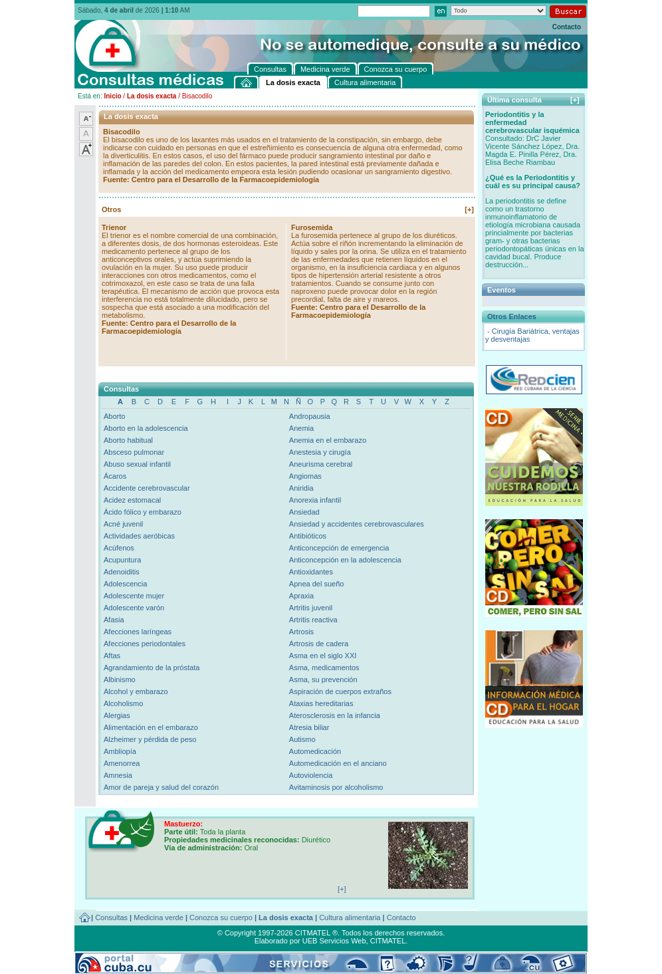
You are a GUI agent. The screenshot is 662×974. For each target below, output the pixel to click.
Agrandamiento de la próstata (151, 667)
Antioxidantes (311, 572)
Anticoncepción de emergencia (339, 548)
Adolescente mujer (134, 596)
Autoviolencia (310, 775)
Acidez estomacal (132, 500)
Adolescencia (125, 584)
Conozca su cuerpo (221, 917)
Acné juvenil (123, 524)
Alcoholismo (123, 703)
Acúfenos (119, 548)
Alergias (117, 715)
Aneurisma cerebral (320, 464)
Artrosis (301, 632)
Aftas (112, 656)
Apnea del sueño (316, 584)
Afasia (114, 620)
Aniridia (301, 488)
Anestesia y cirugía (320, 452)
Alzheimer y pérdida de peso (150, 739)
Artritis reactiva (313, 620)
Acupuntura (122, 560)
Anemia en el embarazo (327, 440)
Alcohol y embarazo (136, 691)
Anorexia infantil (315, 500)
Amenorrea (122, 763)
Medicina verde (158, 917)
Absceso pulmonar (134, 452)
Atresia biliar (309, 727)
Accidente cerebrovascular (147, 488)
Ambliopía (120, 751)
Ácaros (115, 476)
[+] (469, 209)
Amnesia (118, 775)
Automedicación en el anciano (338, 763)
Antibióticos (307, 536)
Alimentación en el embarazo (151, 727)
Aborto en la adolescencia (146, 428)
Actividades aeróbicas (139, 536)
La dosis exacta (151, 96)
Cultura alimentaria (349, 917)
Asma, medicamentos (324, 667)
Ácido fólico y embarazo (142, 512)
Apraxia (301, 596)
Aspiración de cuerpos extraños (340, 691)
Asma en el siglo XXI (323, 656)
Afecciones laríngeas (137, 632)
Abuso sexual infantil (137, 464)
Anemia (301, 428)
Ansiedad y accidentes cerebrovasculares (356, 524)
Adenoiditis (122, 572)
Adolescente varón (134, 608)
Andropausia (309, 416)
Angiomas (305, 476)
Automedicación (315, 751)
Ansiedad (304, 512)
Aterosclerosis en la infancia (334, 715)
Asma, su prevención (323, 679)
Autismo (302, 739)
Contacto (566, 27)
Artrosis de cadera (318, 644)
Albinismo (120, 679)
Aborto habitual (128, 440)
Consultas (111, 917)
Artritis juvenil (310, 608)
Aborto (114, 416)
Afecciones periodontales (144, 644)
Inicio (112, 96)
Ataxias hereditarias (321, 703)
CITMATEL (388, 941)
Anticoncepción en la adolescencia (345, 560)
